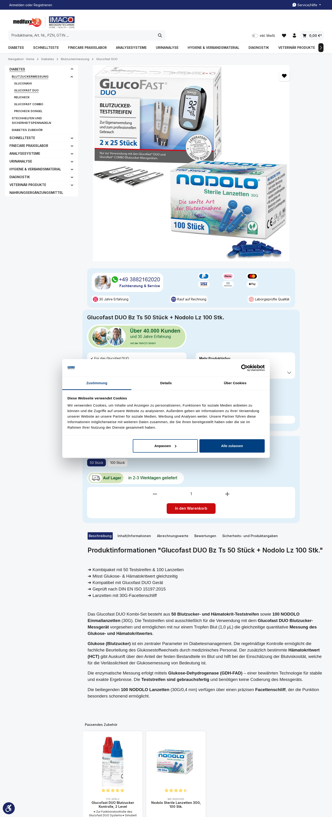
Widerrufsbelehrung (217, 751)
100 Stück (240, 221)
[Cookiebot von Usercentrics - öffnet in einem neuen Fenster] (244, 367)
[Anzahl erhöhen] (303, 246)
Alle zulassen (232, 446)
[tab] (100, 288)
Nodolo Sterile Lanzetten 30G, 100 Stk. (176, 557)
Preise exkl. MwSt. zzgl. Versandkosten (240, 165)
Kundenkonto (157, 716)
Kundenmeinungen (105, 716)
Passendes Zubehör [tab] (101, 477)
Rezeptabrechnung (161, 745)
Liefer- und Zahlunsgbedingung (217, 733)
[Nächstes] (321, 37)
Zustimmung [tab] (96, 383)
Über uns (98, 739)
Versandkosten (215, 800)
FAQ (94, 746)
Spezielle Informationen (216, 707)
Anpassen (165, 446)
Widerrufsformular (215, 766)
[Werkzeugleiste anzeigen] (9, 808)
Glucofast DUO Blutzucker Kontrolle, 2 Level (113, 557)
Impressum (99, 731)
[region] (144, 106)
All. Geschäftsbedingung (220, 723)
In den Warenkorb (267, 261)
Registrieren (43, 5)
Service (154, 704)
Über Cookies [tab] (235, 383)
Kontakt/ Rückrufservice (165, 724)
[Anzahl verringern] (230, 246)
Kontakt (97, 724)
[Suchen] (239, 21)
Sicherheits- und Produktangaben (250, 288)
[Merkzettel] (283, 21)
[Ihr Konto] (294, 21)
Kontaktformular (46, 747)
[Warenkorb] (312, 21)
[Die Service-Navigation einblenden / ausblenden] (306, 5)
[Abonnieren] (285, 661)
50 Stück (219, 221)
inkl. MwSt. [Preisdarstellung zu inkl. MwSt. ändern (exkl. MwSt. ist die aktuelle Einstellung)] (262, 21)
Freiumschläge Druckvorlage (158, 734)
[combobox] (160, 21)
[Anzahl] (267, 246)
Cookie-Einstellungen (218, 759)
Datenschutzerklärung (218, 744)
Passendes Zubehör (234, 200)
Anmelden (16, 5)
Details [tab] (166, 383)
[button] (72, 59)
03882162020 (25, 725)
